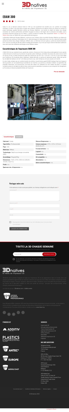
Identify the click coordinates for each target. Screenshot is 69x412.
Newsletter (44, 334)
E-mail (11, 209)
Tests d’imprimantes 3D (47, 329)
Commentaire (12, 190)
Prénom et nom (13, 203)
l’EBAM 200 (5, 35)
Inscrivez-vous (49, 254)
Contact (55, 389)
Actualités (19, 136)
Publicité (43, 338)
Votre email (18, 254)
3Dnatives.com (18, 288)
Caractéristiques (9, 136)
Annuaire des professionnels (49, 327)
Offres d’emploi (45, 333)
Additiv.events (28, 288)
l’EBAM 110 (56, 33)
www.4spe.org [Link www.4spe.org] (40, 307)
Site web (11, 215)
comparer (49, 409)
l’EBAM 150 (63, 33)
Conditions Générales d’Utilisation (33, 389)
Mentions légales (47, 389)
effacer (54, 409)
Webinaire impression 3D (48, 336)
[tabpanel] (34, 102)
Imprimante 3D (45, 325)
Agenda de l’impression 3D (48, 331)
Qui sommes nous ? (18, 389)
